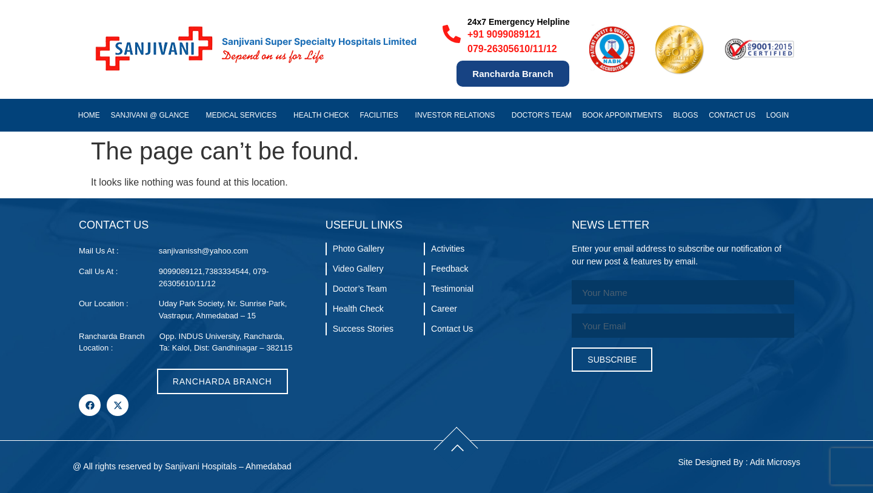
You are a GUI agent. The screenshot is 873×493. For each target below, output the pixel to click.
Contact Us (732, 115)
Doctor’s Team (542, 115)
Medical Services (244, 115)
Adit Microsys (775, 462)
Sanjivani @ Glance (153, 115)
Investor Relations (458, 115)
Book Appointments (622, 115)
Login (780, 115)
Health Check (321, 115)
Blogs (685, 115)
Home (89, 115)
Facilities (382, 115)
